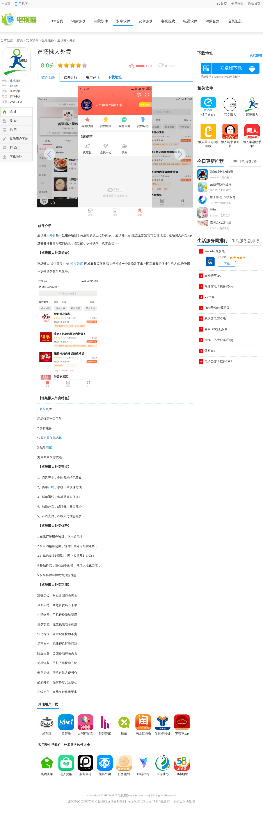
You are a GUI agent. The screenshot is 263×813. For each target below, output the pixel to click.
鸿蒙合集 (213, 21)
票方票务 (85, 774)
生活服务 (48, 40)
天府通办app (162, 775)
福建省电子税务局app (218, 286)
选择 (59, 438)
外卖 (53, 235)
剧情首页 (254, 3)
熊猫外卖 (105, 774)
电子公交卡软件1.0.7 (218, 361)
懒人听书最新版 (230, 142)
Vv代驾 (209, 297)
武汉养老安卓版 (215, 318)
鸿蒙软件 (101, 21)
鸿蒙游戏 (78, 21)
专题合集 (237, 3)
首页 (20, 40)
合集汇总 (235, 21)
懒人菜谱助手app (252, 142)
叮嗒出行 (143, 774)
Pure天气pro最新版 (216, 307)
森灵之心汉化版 (220, 222)
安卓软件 (123, 21)
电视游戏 (168, 21)
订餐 (51, 487)
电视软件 (190, 21)
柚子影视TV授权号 (223, 197)
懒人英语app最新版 (208, 142)
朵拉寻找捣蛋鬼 (220, 184)
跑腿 (80, 263)
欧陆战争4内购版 (221, 171)
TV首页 (5, 3)
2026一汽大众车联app (218, 340)
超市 (73, 263)
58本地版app (182, 775)
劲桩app (209, 350)
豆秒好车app (212, 275)
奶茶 (46, 438)
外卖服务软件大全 (77, 745)
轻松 (43, 409)
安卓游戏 (146, 21)
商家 (49, 447)
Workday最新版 (214, 251)
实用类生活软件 (49, 745)
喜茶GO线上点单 (215, 329)
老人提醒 (66, 774)
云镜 (213, 209)
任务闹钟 (124, 774)
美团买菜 (47, 774)
